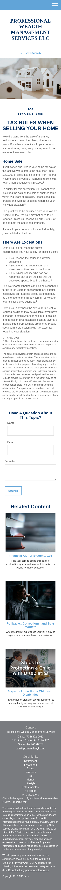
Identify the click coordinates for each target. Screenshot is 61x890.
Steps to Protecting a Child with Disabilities (31, 693)
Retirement (30, 761)
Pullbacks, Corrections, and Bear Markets (30, 625)
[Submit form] (13, 490)
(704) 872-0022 (30, 52)
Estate (30, 768)
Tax (30, 775)
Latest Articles (30, 787)
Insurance (30, 772)
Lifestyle (30, 783)
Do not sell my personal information (28, 870)
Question (10, 461)
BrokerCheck (19, 802)
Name (10, 423)
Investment (30, 764)
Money (30, 779)
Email (10, 442)
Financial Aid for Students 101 (30, 555)
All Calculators (30, 794)
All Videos (30, 790)
